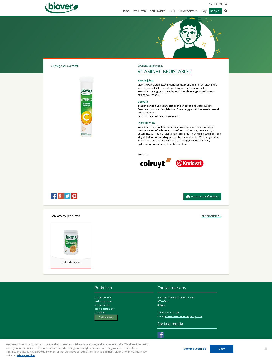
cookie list (100, 312)
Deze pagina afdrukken (202, 196)
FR (215, 3)
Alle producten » (211, 216)
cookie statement (104, 308)
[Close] (266, 349)
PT (220, 3)
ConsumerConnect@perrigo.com (183, 316)
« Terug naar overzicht (64, 66)
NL (210, 3)
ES (226, 3)
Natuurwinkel (158, 11)
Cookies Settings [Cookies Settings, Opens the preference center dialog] (195, 349)
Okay (221, 349)
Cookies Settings (106, 317)
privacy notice (102, 305)
